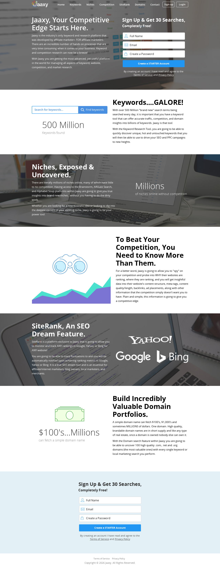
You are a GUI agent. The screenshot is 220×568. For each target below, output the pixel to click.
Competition (107, 4)
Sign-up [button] (168, 4)
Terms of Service (143, 74)
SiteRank (124, 4)
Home (61, 4)
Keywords (75, 4)
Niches (90, 4)
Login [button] (182, 4)
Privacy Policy (166, 74)
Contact (155, 4)
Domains (140, 4)
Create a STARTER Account (153, 63)
